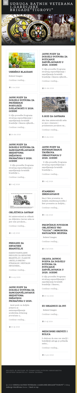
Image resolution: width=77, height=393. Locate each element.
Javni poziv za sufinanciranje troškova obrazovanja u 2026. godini (52, 152)
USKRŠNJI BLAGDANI (21, 72)
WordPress (17, 387)
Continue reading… (17, 80)
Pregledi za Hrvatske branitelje (16, 246)
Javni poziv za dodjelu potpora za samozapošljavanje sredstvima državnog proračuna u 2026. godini (21, 152)
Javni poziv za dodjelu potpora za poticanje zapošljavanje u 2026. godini (54, 59)
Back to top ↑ (34, 387)
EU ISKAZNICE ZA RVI (54, 306)
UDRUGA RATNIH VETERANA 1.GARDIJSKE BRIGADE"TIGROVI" (38, 385)
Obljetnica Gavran (21, 212)
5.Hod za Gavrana (53, 116)
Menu (5, 2)
